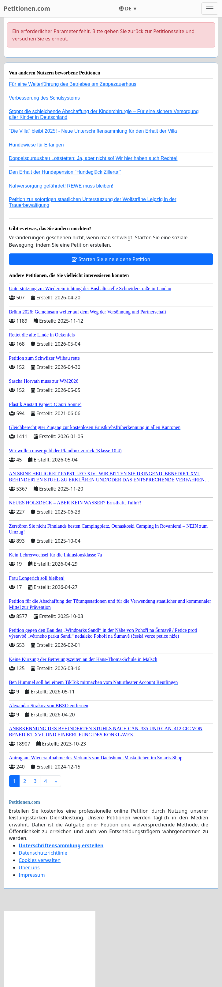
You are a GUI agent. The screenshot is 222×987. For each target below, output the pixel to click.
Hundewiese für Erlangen (36, 144)
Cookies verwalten (40, 860)
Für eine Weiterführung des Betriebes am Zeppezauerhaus (72, 84)
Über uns (29, 867)
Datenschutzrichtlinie (43, 852)
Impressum (32, 874)
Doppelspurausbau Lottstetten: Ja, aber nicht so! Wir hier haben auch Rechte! (93, 158)
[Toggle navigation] (209, 8)
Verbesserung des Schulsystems (44, 98)
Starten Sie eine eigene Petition (111, 259)
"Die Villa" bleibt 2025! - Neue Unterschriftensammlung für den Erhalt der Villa (93, 131)
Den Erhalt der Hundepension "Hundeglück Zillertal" (65, 172)
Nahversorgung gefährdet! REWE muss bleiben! (61, 185)
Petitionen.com (27, 8)
